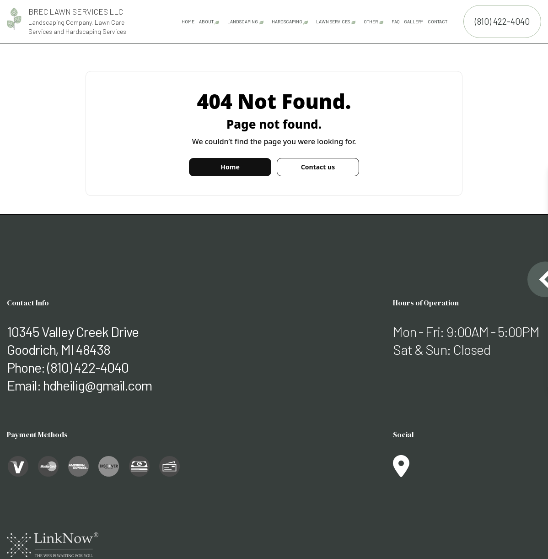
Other (371, 21)
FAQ (395, 21)
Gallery (413, 21)
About (206, 21)
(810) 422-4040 (502, 21)
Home (188, 21)
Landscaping (242, 21)
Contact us (318, 167)
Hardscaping (287, 21)
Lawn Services (333, 21)
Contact (437, 21)
